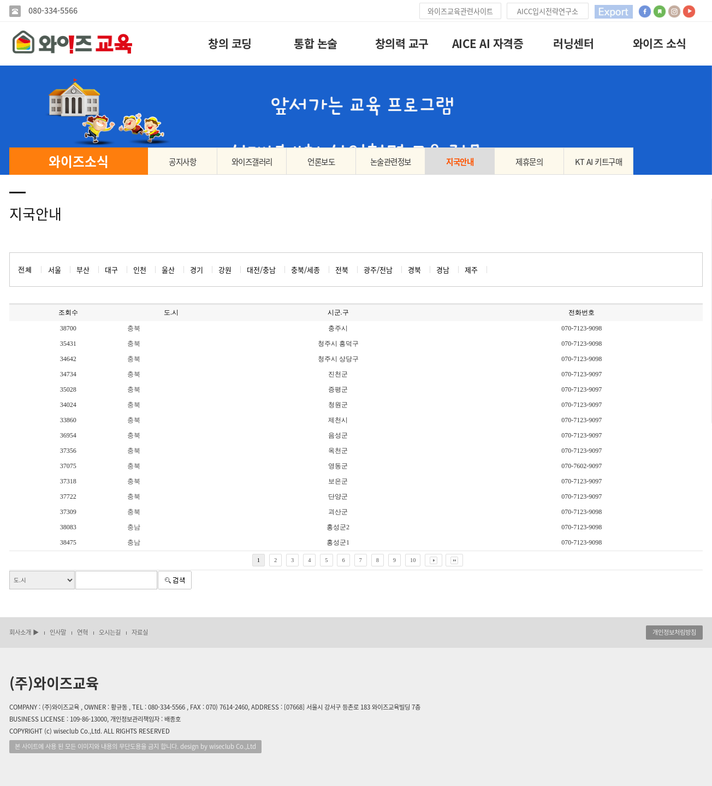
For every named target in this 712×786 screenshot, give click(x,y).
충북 (133, 328)
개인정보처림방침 (674, 632)
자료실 (140, 632)
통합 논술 (315, 43)
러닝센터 (573, 43)
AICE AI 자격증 (488, 43)
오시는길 (110, 632)
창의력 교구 (402, 43)
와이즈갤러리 (252, 162)
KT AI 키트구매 (598, 162)
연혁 (82, 632)
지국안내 (459, 162)
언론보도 (321, 162)
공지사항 (182, 162)
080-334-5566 (52, 10)
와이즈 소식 (659, 43)
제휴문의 (529, 162)
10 (413, 560)
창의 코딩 (230, 43)
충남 (133, 527)
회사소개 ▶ (24, 632)
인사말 (58, 632)
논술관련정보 (390, 162)
